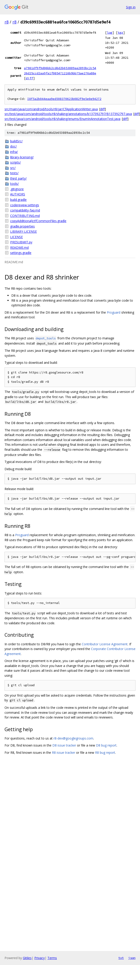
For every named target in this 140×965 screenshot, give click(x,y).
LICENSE (16, 237)
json (131, 958)
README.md (19, 247)
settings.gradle (20, 253)
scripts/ (15, 162)
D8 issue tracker (64, 745)
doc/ (13, 146)
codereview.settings (24, 205)
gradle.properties (22, 226)
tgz (120, 33)
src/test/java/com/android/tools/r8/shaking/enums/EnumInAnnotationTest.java (62, 119)
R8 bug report (105, 752)
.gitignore (17, 189)
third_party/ (18, 178)
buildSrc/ (16, 141)
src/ (13, 168)
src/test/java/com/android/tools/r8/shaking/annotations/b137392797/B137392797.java (68, 114)
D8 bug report (106, 745)
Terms (52, 958)
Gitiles (27, 958)
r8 (7, 22)
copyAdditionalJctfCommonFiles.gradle (38, 221)
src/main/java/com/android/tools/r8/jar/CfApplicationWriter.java (51, 109)
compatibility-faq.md (25, 210)
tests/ (14, 173)
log (109, 33)
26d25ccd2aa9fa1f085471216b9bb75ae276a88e (60, 73)
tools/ (14, 183)
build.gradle (18, 199)
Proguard (113, 312)
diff (29, 78)
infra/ (14, 152)
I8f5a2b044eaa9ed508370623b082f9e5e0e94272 (64, 99)
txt (121, 958)
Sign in (130, 7)
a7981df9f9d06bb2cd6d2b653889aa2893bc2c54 (60, 68)
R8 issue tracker (63, 752)
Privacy (39, 958)
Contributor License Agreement (105, 644)
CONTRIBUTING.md (25, 216)
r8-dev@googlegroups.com (73, 738)
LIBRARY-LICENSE (23, 231)
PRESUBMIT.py (21, 242)
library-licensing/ (22, 157)
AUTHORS (17, 194)
